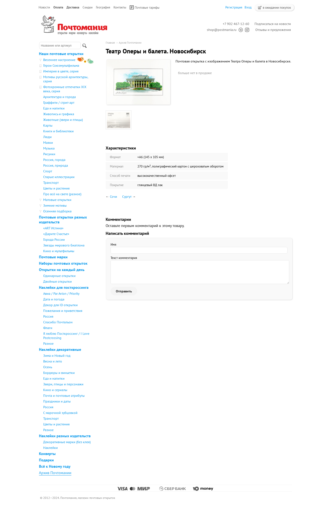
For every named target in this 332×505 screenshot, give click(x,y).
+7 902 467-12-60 (236, 24)
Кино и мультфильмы (58, 251)
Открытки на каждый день (61, 269)
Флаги (47, 328)
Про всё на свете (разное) (62, 194)
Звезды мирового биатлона (63, 245)
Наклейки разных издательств (65, 435)
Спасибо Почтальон (58, 322)
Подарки (46, 460)
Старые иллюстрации (59, 177)
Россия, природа (55, 165)
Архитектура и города (59, 97)
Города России (54, 239)
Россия (48, 316)
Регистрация (233, 7)
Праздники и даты (57, 401)
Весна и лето (52, 361)
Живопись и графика (58, 114)
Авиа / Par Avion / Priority (61, 293)
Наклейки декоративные (60, 349)
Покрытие (117, 185)
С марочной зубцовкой (60, 413)
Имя (113, 244)
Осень (47, 367)
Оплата (58, 7)
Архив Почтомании (55, 472)
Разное (48, 343)
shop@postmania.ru (222, 30)
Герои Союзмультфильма (61, 65)
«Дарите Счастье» (56, 234)
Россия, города (54, 160)
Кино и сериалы (55, 390)
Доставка (72, 7)
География (103, 7)
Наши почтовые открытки (61, 53)
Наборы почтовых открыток (63, 263)
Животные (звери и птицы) (63, 120)
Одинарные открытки (59, 276)
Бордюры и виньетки (59, 373)
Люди (47, 137)
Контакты (119, 7)
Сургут (126, 196)
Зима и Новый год (57, 355)
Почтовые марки (53, 257)
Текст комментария (124, 258)
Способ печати (120, 176)
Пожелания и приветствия (62, 311)
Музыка (49, 148)
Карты (48, 125)
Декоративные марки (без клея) (67, 442)
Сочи (113, 196)
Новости (44, 7)
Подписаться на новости (273, 24)
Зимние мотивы (55, 205)
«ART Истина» (53, 228)
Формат (115, 157)
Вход (248, 7)
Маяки (48, 142)
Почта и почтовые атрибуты (64, 395)
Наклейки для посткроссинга (64, 287)
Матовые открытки (57, 200)
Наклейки (50, 448)
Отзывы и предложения (273, 30)
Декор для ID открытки (60, 305)
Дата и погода (53, 299)
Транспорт (51, 182)
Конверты (47, 453)
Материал (116, 166)
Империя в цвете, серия (61, 71)
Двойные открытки (57, 281)
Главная (110, 42)
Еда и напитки (54, 108)
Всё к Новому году (55, 466)
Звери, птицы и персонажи (63, 384)
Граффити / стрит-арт (58, 102)
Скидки (88, 7)
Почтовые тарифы (144, 7)
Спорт (47, 171)
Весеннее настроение (59, 60)
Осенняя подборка (57, 211)
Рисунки (49, 154)
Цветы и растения (56, 188)
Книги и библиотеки (58, 131)
